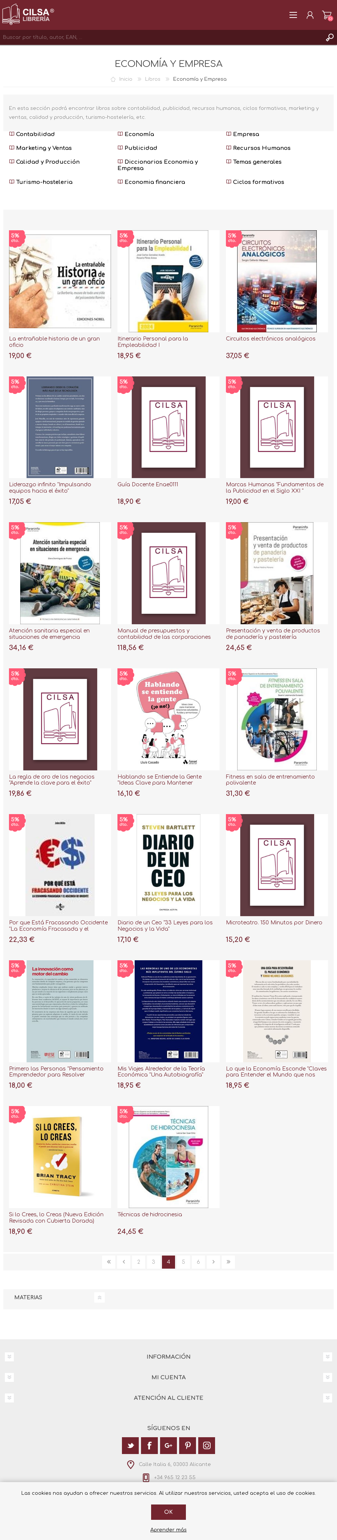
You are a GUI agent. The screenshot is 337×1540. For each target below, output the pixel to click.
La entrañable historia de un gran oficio (54, 342)
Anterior (123, 1262)
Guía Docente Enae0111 (147, 484)
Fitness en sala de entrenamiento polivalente (270, 780)
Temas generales (254, 162)
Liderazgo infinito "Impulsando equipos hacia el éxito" (50, 488)
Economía (135, 134)
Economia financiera (151, 182)
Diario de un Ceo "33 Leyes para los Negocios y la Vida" (165, 926)
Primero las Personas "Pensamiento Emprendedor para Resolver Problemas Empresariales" (56, 1075)
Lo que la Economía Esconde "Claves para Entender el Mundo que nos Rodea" (276, 1075)
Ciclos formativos (255, 182)
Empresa (242, 134)
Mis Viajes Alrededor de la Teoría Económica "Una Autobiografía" (161, 1072)
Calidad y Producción (44, 162)
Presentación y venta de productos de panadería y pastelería (273, 634)
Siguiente (213, 1262)
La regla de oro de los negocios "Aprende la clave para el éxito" (52, 780)
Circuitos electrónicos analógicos (271, 339)
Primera (108, 1262)
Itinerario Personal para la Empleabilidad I (152, 342)
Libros (152, 79)
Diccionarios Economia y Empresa (157, 165)
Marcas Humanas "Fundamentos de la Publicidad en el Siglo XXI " (275, 488)
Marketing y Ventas (40, 148)
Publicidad (137, 148)
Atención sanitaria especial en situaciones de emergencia (49, 634)
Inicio (125, 79)
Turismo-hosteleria (41, 182)
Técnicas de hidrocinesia (149, 1214)
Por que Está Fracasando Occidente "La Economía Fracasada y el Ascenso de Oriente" (58, 929)
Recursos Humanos (258, 148)
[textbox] (161, 37)
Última (228, 1262)
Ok (168, 1512)
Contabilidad (32, 134)
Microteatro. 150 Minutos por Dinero (274, 922)
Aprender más (168, 1530)
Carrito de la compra (326, 15)
